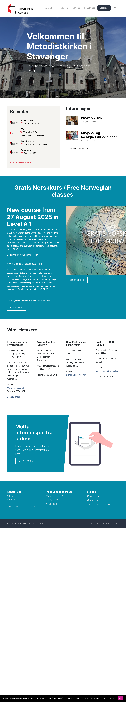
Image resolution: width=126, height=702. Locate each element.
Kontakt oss (76, 280)
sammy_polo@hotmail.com (108, 371)
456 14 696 (12, 499)
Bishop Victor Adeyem (76, 375)
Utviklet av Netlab (96, 523)
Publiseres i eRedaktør (111, 523)
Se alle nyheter (78, 148)
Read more (16, 308)
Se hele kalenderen (19, 163)
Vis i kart (53, 504)
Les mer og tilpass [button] (107, 698)
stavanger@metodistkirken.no (21, 506)
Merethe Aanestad (15, 388)
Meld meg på (26, 461)
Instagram (95, 500)
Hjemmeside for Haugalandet (101, 504)
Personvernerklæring (35, 523)
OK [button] (120, 698)
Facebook (94, 496)
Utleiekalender (13, 397)
